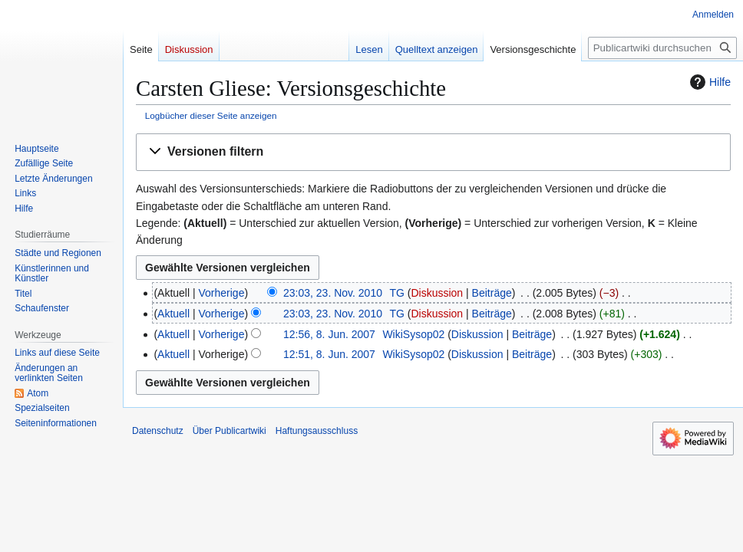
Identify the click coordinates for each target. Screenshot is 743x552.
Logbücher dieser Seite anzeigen (211, 115)
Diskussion (437, 293)
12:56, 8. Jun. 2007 (329, 334)
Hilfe (708, 82)
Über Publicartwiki (229, 431)
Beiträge (492, 293)
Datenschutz (157, 431)
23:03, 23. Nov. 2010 (332, 293)
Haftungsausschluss (317, 431)
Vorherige (222, 293)
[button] (433, 152)
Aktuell (173, 313)
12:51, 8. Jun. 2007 (329, 354)
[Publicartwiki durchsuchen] (662, 48)
